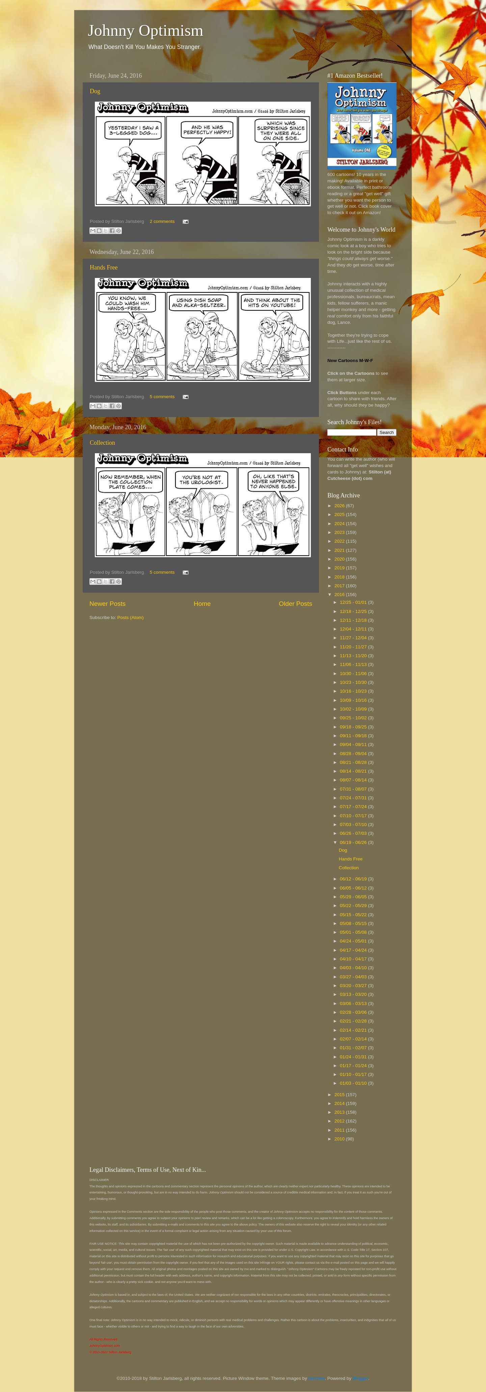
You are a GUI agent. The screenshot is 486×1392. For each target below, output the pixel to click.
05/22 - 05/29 (354, 905)
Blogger (360, 1378)
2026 (340, 505)
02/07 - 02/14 (354, 1038)
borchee (316, 1378)
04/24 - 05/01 (354, 941)
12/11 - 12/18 (354, 620)
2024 (340, 523)
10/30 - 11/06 (354, 673)
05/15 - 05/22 (354, 914)
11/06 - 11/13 (354, 664)
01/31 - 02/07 (354, 1047)
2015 (340, 1094)
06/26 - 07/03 (354, 833)
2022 (340, 541)
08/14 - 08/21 (354, 771)
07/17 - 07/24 (354, 806)
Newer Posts (107, 603)
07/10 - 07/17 (354, 815)
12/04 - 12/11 (354, 628)
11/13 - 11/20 (354, 655)
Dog (95, 91)
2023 (340, 532)
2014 (340, 1103)
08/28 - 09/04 (354, 753)
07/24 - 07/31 (354, 797)
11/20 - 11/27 (354, 646)
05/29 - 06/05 (354, 896)
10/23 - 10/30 (354, 682)
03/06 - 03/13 (354, 1003)
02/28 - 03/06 (354, 1012)
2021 (340, 550)
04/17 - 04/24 (354, 950)
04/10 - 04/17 (354, 958)
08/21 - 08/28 (354, 762)
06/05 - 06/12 (354, 888)
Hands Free (103, 267)
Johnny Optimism (146, 30)
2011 (340, 1130)
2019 (340, 567)
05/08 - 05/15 (354, 923)
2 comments (162, 221)
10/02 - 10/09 (354, 709)
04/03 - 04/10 (354, 967)
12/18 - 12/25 (354, 611)
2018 (340, 576)
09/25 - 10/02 (354, 717)
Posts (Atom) (130, 617)
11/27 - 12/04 (354, 637)
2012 (340, 1121)
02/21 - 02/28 (354, 1021)
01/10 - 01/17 (354, 1074)
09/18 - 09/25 (354, 726)
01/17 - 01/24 (354, 1065)
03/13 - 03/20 (354, 994)
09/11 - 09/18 (354, 735)
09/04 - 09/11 (354, 744)
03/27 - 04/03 (354, 976)
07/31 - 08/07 (354, 789)
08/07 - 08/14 (354, 779)
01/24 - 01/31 (354, 1056)
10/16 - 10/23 (354, 691)
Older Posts (295, 603)
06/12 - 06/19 (354, 878)
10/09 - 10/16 (354, 700)
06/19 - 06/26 (354, 842)
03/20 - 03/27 (354, 985)
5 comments (162, 396)
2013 (340, 1112)
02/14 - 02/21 (354, 1030)
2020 (340, 559)
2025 (340, 514)
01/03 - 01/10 (354, 1083)
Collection (102, 442)
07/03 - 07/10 (354, 824)
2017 (340, 585)
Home (202, 603)
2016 (340, 594)
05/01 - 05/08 (354, 932)
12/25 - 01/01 (354, 602)
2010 (340, 1138)
